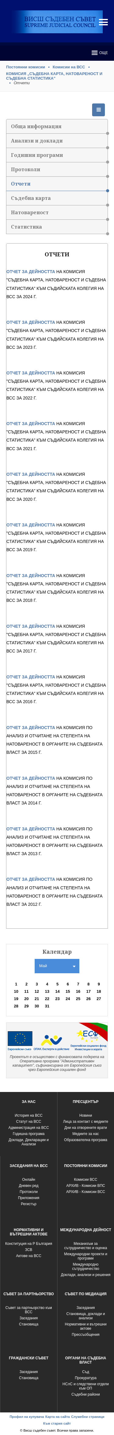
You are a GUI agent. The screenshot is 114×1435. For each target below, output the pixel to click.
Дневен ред (28, 1186)
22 (47, 998)
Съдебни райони (85, 1394)
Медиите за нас (85, 1134)
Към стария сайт (57, 1423)
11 (26, 991)
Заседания (28, 1318)
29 (26, 1006)
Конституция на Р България (28, 1244)
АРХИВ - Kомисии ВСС (85, 1192)
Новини (85, 1115)
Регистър (28, 1204)
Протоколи (59, 171)
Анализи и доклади (59, 142)
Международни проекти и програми (85, 1256)
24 (68, 998)
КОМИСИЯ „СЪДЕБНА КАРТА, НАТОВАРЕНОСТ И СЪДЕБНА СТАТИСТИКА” (54, 76)
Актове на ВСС (28, 1256)
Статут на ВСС (28, 1121)
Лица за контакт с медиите (85, 1121)
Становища (28, 1324)
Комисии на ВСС (69, 67)
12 (37, 991)
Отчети (59, 185)
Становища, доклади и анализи (85, 1316)
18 (99, 991)
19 (16, 998)
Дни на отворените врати (85, 1128)
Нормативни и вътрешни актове (85, 1326)
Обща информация (59, 128)
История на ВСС (29, 1115)
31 (47, 1006)
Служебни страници (87, 1417)
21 (37, 998)
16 (78, 991)
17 (88, 991)
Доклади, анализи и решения (85, 1275)
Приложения (28, 1198)
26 (88, 998)
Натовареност (59, 214)
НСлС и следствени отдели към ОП (86, 1386)
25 (78, 998)
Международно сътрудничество (85, 1266)
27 (99, 998)
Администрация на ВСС (29, 1128)
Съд (85, 1372)
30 (37, 1006)
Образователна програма (85, 1140)
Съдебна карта (59, 200)
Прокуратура (85, 1378)
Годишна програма (29, 1134)
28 (16, 1006)
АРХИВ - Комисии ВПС (85, 1186)
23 (57, 998)
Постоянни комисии (25, 67)
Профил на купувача (27, 1417)
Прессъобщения (85, 1334)
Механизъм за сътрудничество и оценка (85, 1246)
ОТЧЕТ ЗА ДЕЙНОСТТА (30, 271)
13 (47, 991)
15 (68, 991)
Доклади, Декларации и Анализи (29, 1142)
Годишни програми (59, 157)
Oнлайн (28, 1179)
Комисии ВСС (85, 1179)
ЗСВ (28, 1250)
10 (16, 991)
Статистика (59, 228)
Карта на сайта (57, 1417)
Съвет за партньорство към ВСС (28, 1310)
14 (57, 991)
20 (26, 998)
